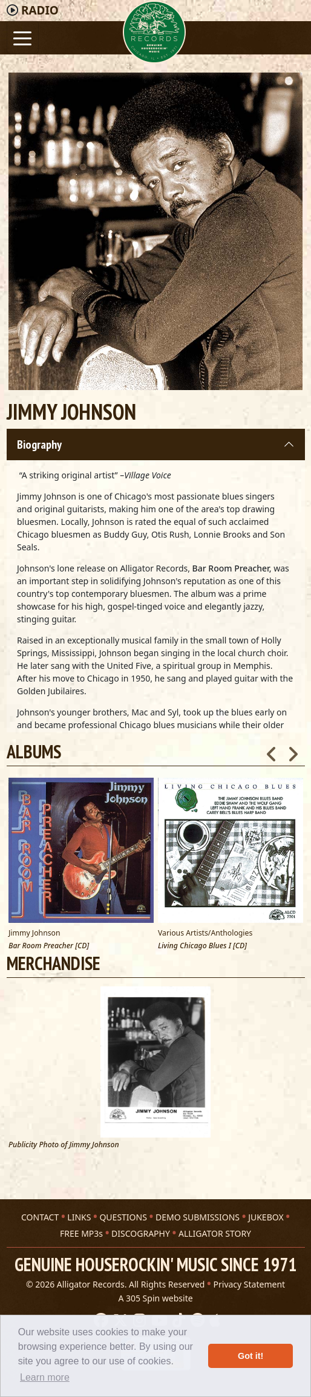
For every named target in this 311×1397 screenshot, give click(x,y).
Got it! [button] (250, 1356)
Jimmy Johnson (34, 933)
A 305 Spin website (155, 1298)
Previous (272, 750)
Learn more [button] (45, 1377)
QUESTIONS (122, 1217)
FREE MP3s (81, 1233)
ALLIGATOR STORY (214, 1233)
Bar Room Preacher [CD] (48, 946)
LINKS (79, 1217)
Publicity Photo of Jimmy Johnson (63, 1145)
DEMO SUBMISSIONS (198, 1217)
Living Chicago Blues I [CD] (202, 946)
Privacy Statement (250, 1284)
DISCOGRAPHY (140, 1233)
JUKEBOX (265, 1217)
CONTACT (40, 1217)
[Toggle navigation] (23, 37)
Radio (40, 10)
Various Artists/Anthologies (205, 933)
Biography (39, 444)
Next (293, 750)
